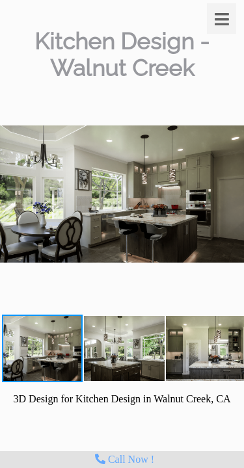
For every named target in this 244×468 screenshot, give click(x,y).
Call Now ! (124, 459)
